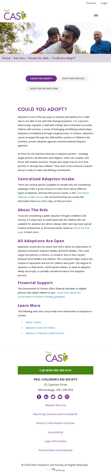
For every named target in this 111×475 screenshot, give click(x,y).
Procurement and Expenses (56, 450)
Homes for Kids (38, 58)
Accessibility (55, 432)
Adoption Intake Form (44, 88)
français (91, 3)
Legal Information (55, 441)
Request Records (55, 405)
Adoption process (73, 78)
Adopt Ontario (33, 322)
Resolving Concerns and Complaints (55, 414)
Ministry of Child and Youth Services (45, 333)
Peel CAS (16, 14)
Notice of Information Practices (55, 423)
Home (6, 58)
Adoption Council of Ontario (40, 327)
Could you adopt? (63, 58)
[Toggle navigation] (104, 15)
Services (19, 58)
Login (104, 3)
